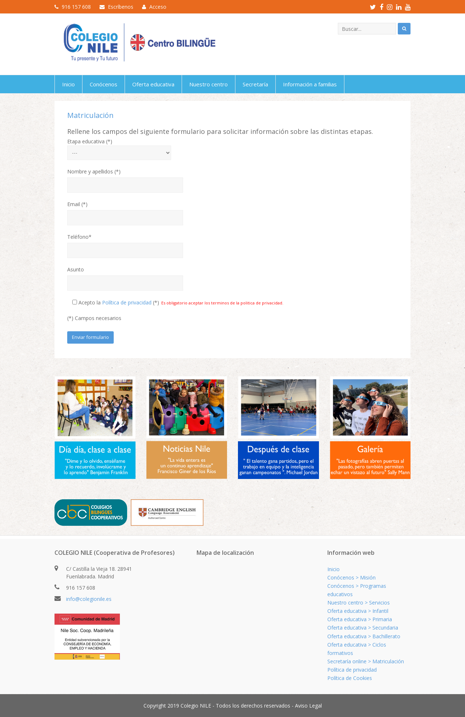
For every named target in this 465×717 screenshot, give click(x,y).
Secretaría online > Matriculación (365, 661)
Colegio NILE (196, 705)
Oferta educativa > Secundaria (362, 627)
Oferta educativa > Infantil (357, 610)
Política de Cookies (349, 678)
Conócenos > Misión (351, 577)
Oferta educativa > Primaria (359, 619)
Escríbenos (120, 6)
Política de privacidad (126, 302)
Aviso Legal (308, 705)
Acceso (157, 6)
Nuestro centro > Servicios (358, 602)
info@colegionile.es (89, 598)
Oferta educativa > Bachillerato (363, 636)
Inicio (333, 569)
